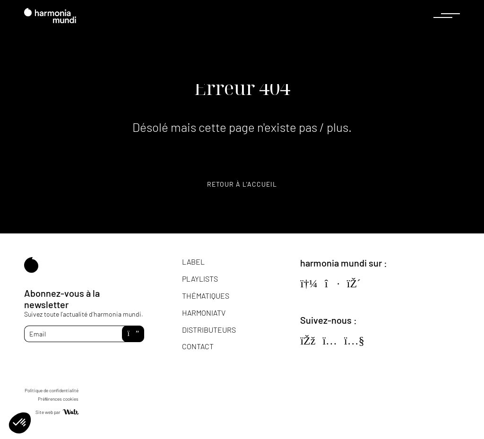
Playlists (200, 278)
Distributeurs (209, 329)
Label (193, 261)
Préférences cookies (58, 399)
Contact (198, 346)
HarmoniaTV (203, 312)
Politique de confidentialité (51, 390)
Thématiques (205, 295)
